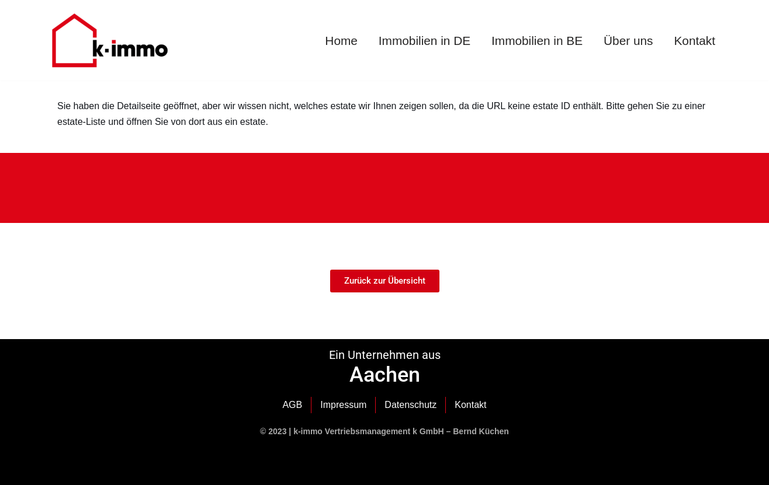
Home (341, 40)
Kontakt (694, 40)
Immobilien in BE (537, 40)
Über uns (628, 40)
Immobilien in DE (424, 40)
